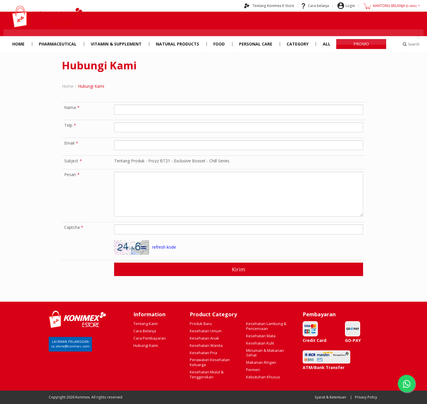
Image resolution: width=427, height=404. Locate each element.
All (326, 44)
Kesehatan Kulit (260, 343)
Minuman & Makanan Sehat (265, 353)
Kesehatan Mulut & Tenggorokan (207, 374)
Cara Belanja (144, 330)
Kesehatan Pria (203, 352)
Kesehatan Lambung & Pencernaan (266, 326)
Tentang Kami (145, 323)
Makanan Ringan (261, 362)
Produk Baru (201, 323)
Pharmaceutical (57, 44)
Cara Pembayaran (149, 338)
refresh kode (164, 247)
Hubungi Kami (145, 345)
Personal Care (255, 44)
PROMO (361, 44)
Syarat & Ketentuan (330, 397)
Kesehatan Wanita (206, 345)
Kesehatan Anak (204, 338)
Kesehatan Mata (261, 335)
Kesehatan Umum (206, 330)
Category (298, 44)
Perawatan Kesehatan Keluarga (210, 362)
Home (18, 44)
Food (219, 44)
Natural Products (177, 44)
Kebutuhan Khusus (263, 377)
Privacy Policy (366, 397)
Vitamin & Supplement (116, 44)
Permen (253, 369)
